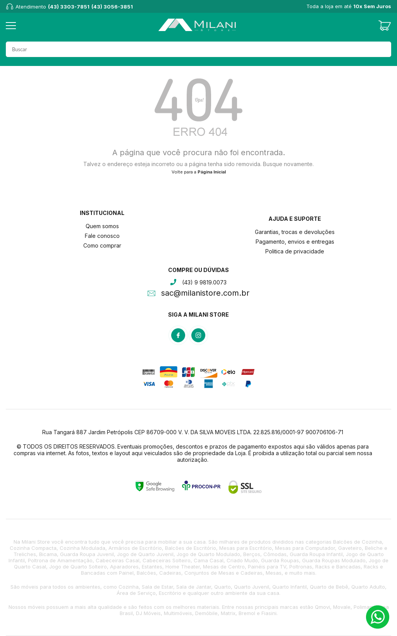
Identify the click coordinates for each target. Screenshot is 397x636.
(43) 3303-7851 (68, 6)
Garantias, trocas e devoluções (295, 232)
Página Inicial (212, 172)
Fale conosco (102, 235)
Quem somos (102, 226)
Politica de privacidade (294, 251)
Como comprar (102, 245)
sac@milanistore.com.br (205, 294)
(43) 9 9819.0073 (204, 282)
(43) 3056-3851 (112, 6)
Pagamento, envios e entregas (295, 241)
